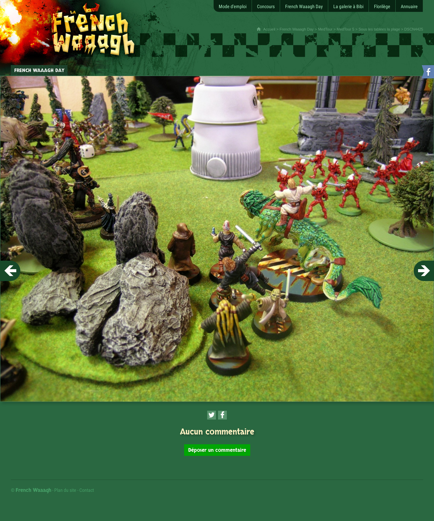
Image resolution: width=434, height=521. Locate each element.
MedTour (325, 29)
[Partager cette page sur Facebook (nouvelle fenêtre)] (222, 415)
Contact (86, 490)
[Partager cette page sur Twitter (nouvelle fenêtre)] (211, 415)
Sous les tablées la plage (379, 29)
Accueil (269, 29)
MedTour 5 (345, 29)
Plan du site (65, 490)
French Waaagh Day (297, 29)
